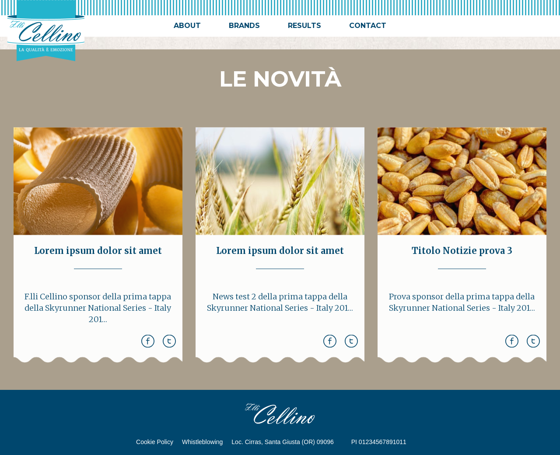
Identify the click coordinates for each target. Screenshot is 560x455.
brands (244, 25)
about (187, 25)
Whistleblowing (202, 441)
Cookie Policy (154, 441)
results (304, 25)
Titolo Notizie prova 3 (462, 254)
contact (367, 25)
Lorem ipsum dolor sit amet (98, 254)
